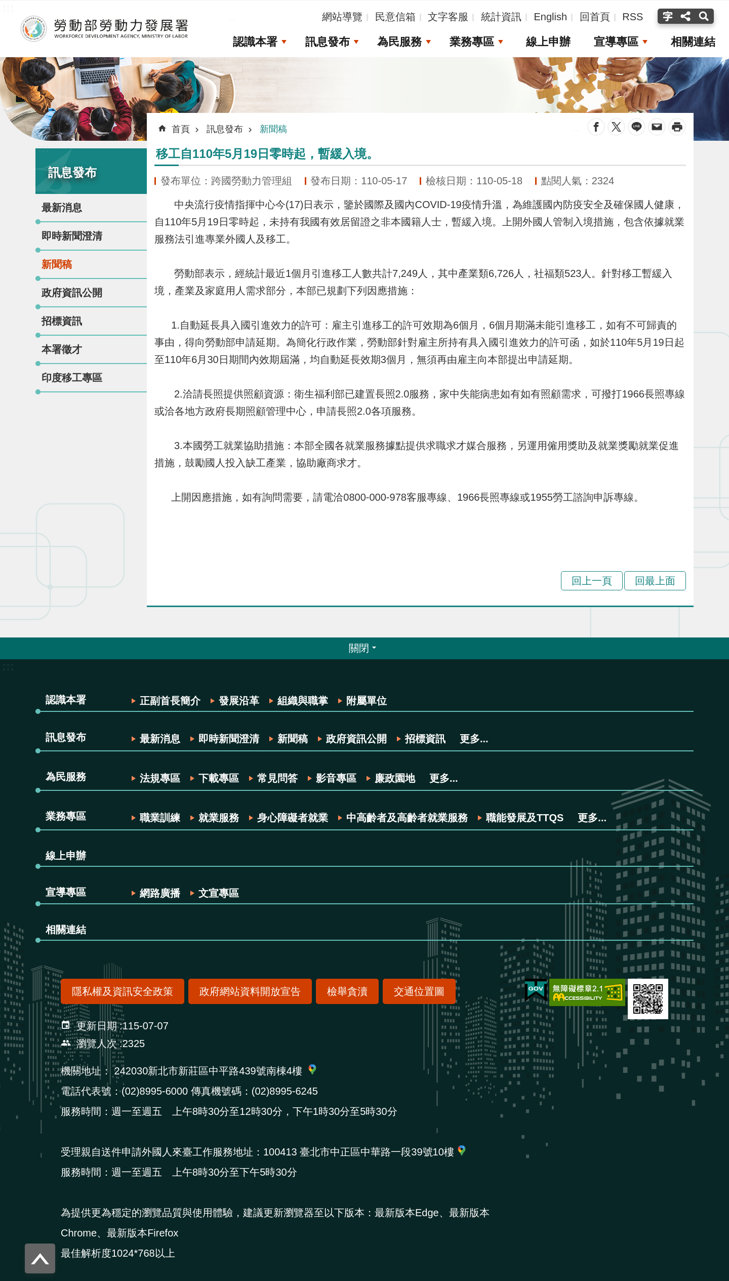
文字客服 (448, 16)
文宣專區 (218, 893)
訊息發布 (326, 41)
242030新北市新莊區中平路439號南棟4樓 (208, 1070)
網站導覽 (342, 16)
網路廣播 (160, 893)
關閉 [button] (359, 648)
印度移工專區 (72, 377)
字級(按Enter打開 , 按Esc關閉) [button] (666, 16)
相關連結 (693, 41)
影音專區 (336, 778)
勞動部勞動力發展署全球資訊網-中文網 (103, 29)
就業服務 (218, 817)
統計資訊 (501, 16)
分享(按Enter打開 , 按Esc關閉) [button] (685, 16)
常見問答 (277, 778)
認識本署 (254, 41)
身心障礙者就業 (292, 817)
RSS (632, 16)
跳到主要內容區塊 (5, 5)
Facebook (596, 127)
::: (43, 147)
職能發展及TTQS (524, 817)
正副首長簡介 (170, 700)
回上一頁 (592, 580)
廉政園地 (395, 778)
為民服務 (399, 41)
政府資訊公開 (72, 292)
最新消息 (62, 207)
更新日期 (96, 1025)
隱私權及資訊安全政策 (122, 991)
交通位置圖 (419, 991)
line (636, 127)
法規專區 (160, 778)
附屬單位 (366, 700)
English (550, 16)
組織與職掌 (302, 700)
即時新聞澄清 (72, 236)
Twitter (616, 127)
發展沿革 (239, 700)
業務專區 (471, 41)
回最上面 (655, 580)
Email (657, 127)
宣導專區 (616, 41)
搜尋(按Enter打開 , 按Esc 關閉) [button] (705, 16)
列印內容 (677, 127)
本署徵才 (62, 349)
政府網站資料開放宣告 (250, 991)
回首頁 (595, 16)
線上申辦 (548, 41)
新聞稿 (57, 264)
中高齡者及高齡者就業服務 (407, 817)
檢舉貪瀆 (347, 991)
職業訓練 (160, 817)
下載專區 (218, 778)
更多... (474, 738)
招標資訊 (62, 321)
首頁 (181, 129)
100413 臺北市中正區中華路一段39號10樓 (358, 1151)
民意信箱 (395, 16)
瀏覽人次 (96, 1043)
